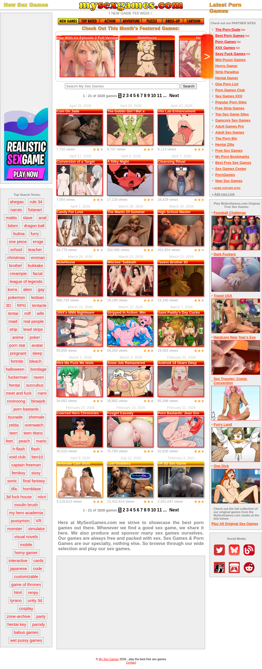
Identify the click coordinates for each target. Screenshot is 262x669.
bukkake (35, 265)
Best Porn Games (230, 36)
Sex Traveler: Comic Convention (230, 381)
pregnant (18, 353)
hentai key (16, 624)
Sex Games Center (230, 169)
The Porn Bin (226, 138)
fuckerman (17, 377)
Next (174, 95)
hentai (14, 385)
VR (39, 520)
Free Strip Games (229, 108)
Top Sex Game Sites (232, 114)
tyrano (16, 600)
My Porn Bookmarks (232, 157)
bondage (38, 369)
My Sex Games (109, 659)
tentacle (39, 305)
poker (35, 337)
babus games (26, 632)
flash (35, 449)
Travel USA (223, 296)
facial (37, 273)
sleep (37, 353)
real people (33, 321)
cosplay (26, 608)
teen (14, 433)
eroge (38, 241)
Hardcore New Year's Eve (235, 337)
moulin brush (26, 504)
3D (8, 305)
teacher (35, 249)
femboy (18, 472)
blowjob (38, 401)
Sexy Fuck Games (230, 54)
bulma (19, 233)
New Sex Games (228, 181)
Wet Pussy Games (230, 60)
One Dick (221, 466)
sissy (35, 472)
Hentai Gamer (226, 78)
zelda (14, 425)
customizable (26, 576)
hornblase (32, 488)
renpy (33, 592)
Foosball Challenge (230, 213)
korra (12, 289)
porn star (17, 345)
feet (9, 441)
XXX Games (225, 48)
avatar (37, 345)
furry (35, 233)
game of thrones (26, 584)
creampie (18, 273)
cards (39, 560)
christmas (16, 257)
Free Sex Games (229, 150)
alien (27, 289)
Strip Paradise (227, 72)
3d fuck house (19, 496)
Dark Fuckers (225, 254)
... (165, 95)
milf (27, 313)
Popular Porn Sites (231, 102)
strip (13, 329)
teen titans (33, 433)
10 (153, 95)
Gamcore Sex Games (232, 120)
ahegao (17, 201)
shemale (36, 417)
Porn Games (225, 42)
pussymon (20, 520)
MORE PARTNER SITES (227, 188)
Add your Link (224, 194)
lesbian (37, 297)
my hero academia (26, 512)
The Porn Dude (227, 29)
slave (27, 217)
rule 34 (36, 201)
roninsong (16, 401)
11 (159, 95)
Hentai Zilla (224, 144)
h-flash (19, 449)
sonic (12, 480)
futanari (35, 209)
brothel (15, 265)
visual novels (26, 536)
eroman (38, 257)
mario (41, 441)
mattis (11, 217)
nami (42, 393)
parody (38, 624)
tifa (14, 488)
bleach (35, 361)
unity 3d (35, 600)
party (40, 616)
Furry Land (223, 424)
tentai (13, 313)
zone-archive (18, 616)
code (37, 568)
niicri (42, 496)
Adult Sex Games (229, 132)
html (18, 592)
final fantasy (34, 480)
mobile (26, 544)
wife (40, 313)
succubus (34, 385)
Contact (131, 662)
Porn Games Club (230, 90)
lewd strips (33, 329)
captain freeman (26, 464)
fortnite (17, 361)
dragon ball (34, 225)
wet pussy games (26, 640)
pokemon (16, 297)
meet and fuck (19, 393)
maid (13, 321)
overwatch (34, 425)
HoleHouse (147, 38)
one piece (18, 241)
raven (39, 377)
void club (17, 457)
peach (24, 441)
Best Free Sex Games (233, 163)
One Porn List (226, 84)
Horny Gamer (226, 66)
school (16, 249)
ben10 (37, 457)
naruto (16, 209)
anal (42, 217)
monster (14, 528)
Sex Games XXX (228, 96)
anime (18, 337)
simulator (36, 528)
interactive (18, 560)
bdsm (13, 225)
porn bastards (26, 409)
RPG (21, 305)
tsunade (15, 417)
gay (41, 289)
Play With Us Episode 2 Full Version (87, 38)
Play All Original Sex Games (234, 524)
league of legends (26, 281)
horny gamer (26, 552)
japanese (18, 568)
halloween (15, 369)
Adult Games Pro (229, 126)
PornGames (225, 175)
